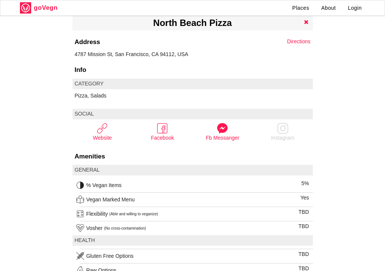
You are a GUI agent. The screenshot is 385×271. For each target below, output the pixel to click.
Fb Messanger (222, 131)
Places (300, 8)
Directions (298, 41)
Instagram (282, 131)
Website (102, 131)
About (328, 8)
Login (355, 8)
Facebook (162, 131)
